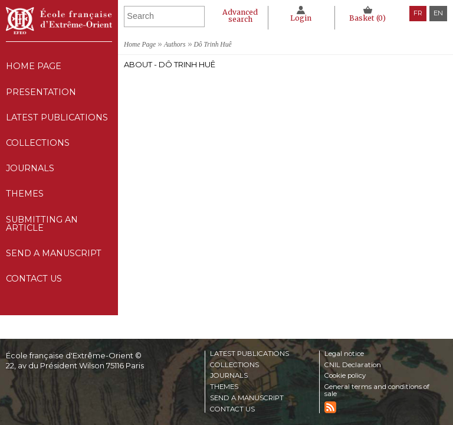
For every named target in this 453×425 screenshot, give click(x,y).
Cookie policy (345, 376)
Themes (224, 387)
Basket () (367, 18)
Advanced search (240, 16)
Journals (229, 376)
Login (300, 18)
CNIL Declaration (352, 365)
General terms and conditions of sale (376, 390)
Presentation (41, 92)
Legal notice (344, 354)
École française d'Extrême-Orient (59, 20)
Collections (234, 365)
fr (417, 13)
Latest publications (57, 117)
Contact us (34, 278)
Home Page (33, 66)
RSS (330, 407)
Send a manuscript (53, 253)
